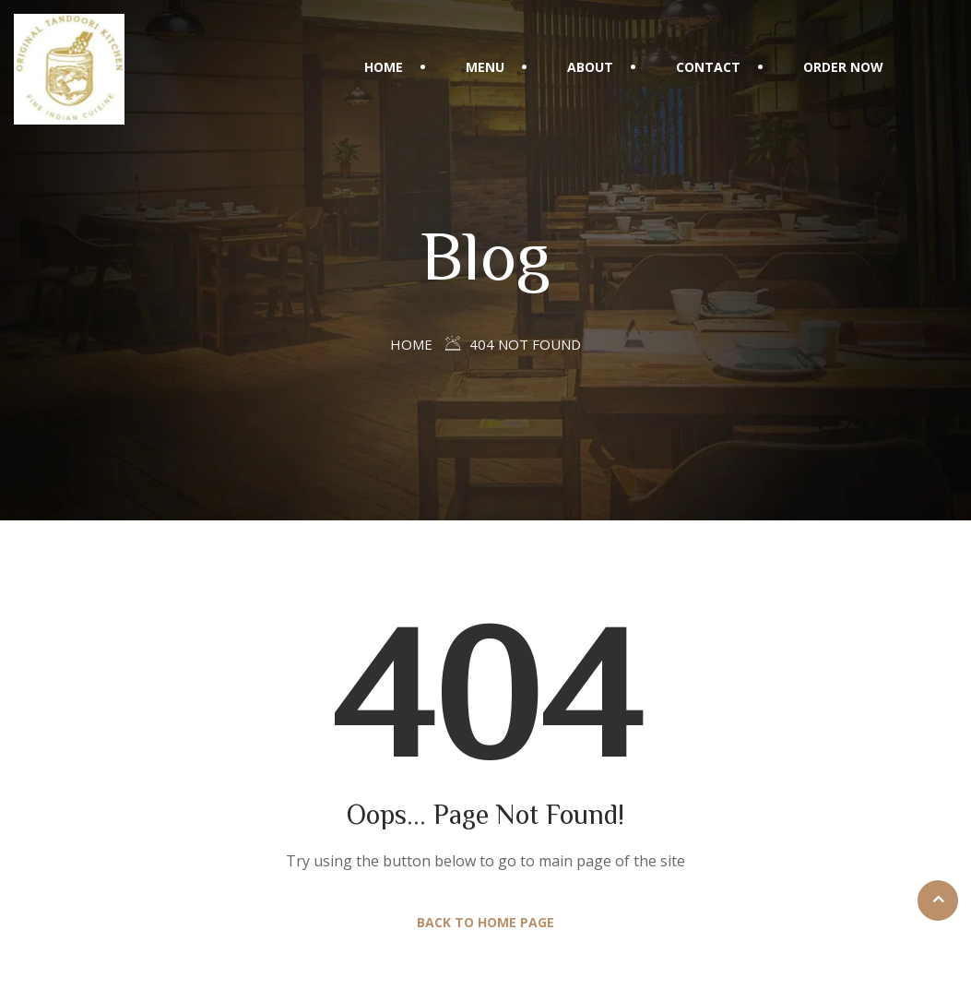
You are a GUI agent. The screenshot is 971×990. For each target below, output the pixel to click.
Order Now (843, 67)
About (590, 67)
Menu (485, 67)
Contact (708, 67)
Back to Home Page (485, 922)
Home (383, 67)
